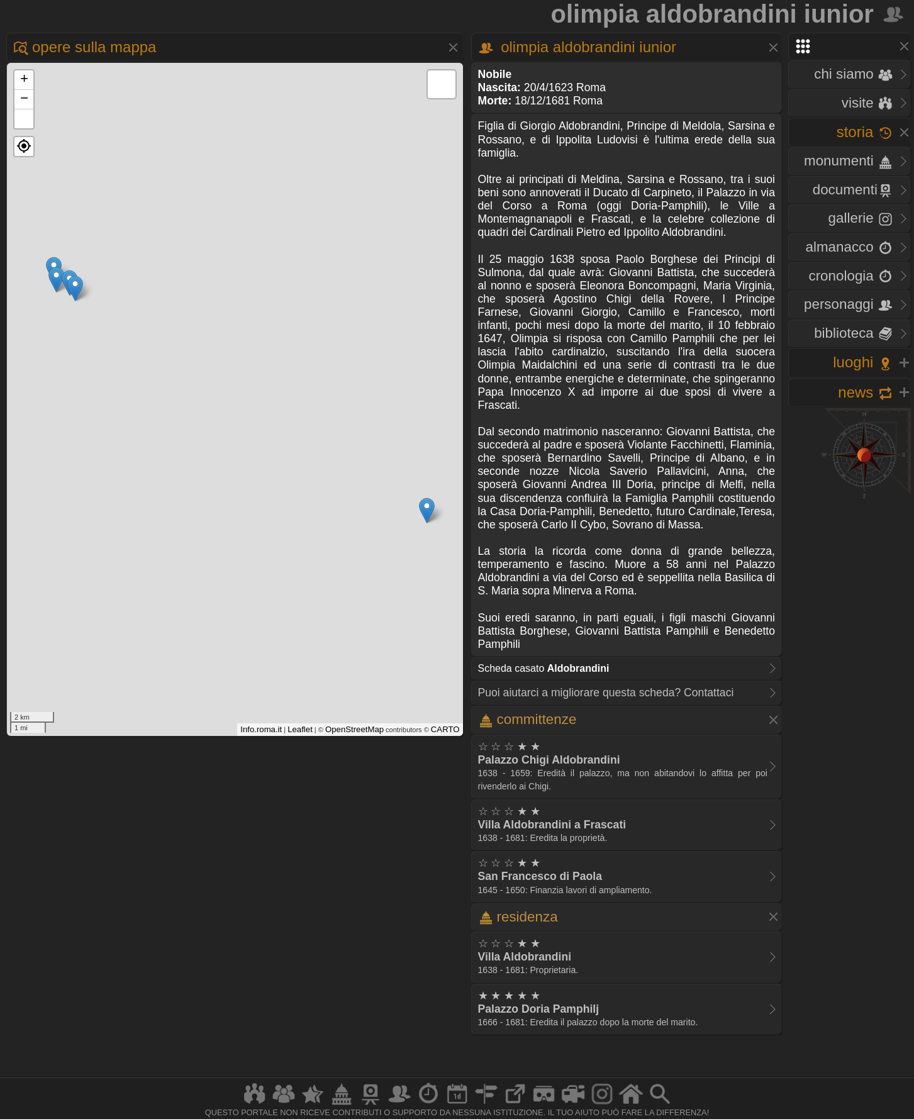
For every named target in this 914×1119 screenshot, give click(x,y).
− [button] (24, 99)
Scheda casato (544, 668)
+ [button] (24, 79)
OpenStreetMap (354, 729)
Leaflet (300, 729)
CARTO (445, 729)
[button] (23, 146)
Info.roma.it (261, 729)
